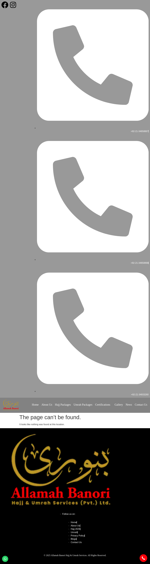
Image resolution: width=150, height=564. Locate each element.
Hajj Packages (63, 404)
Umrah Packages (83, 404)
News (129, 404)
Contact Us (141, 404)
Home (35, 404)
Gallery (119, 404)
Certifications (102, 404)
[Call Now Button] (143, 558)
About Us (46, 404)
